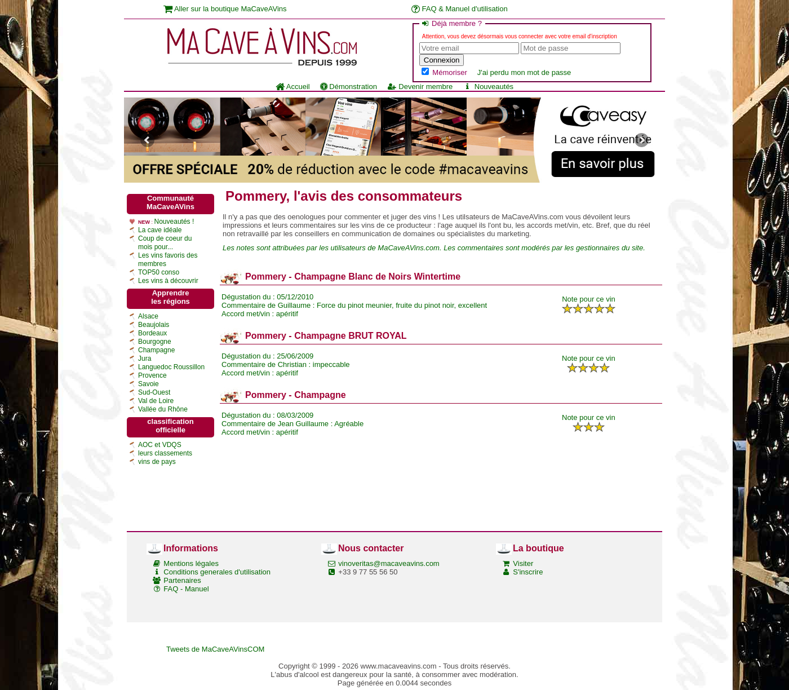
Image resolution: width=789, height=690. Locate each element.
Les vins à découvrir (168, 281)
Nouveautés (488, 86)
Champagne (156, 350)
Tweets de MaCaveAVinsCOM (215, 649)
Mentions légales (191, 563)
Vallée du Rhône (163, 409)
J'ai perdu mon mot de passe (524, 72)
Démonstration (348, 86)
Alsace (148, 316)
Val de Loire (156, 401)
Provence (152, 375)
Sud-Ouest (154, 392)
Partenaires (182, 580)
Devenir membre (420, 86)
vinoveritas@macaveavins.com (388, 563)
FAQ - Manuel (186, 589)
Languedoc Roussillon (171, 367)
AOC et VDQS (159, 445)
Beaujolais (153, 325)
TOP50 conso (158, 272)
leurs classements (165, 453)
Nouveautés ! (174, 221)
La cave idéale (159, 230)
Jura (144, 358)
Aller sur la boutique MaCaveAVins (225, 9)
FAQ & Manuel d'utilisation (459, 9)
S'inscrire (528, 572)
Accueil (293, 86)
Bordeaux (152, 333)
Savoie (148, 384)
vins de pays (157, 462)
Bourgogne (154, 342)
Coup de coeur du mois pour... (165, 243)
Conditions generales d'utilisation (217, 572)
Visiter (523, 563)
